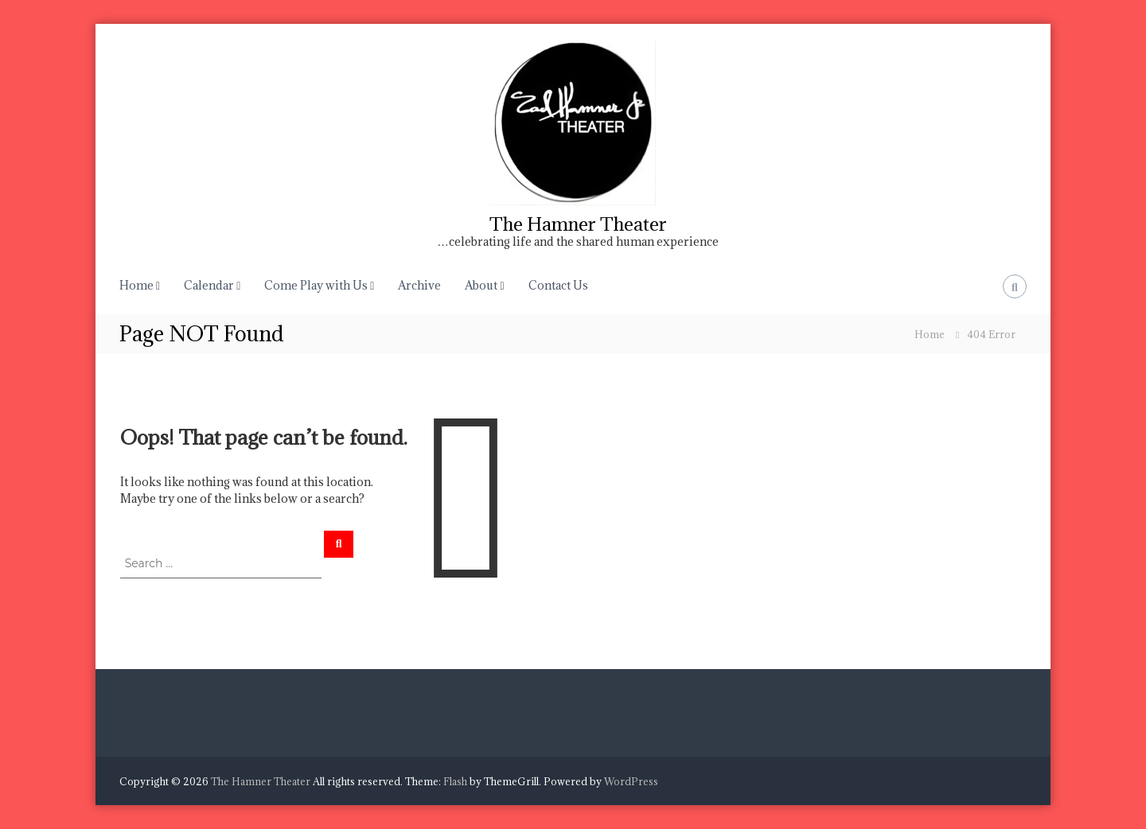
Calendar (209, 285)
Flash (455, 781)
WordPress (631, 781)
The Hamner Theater (578, 223)
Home (136, 285)
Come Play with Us (316, 285)
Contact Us (558, 285)
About (481, 285)
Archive (419, 285)
